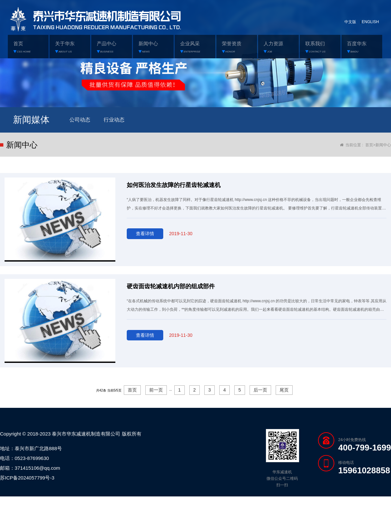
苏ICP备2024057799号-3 (27, 477)
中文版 (350, 22)
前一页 (156, 390)
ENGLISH (370, 22)
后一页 (260, 390)
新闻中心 (383, 144)
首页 (369, 144)
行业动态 (113, 119)
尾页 (284, 390)
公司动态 (79, 119)
